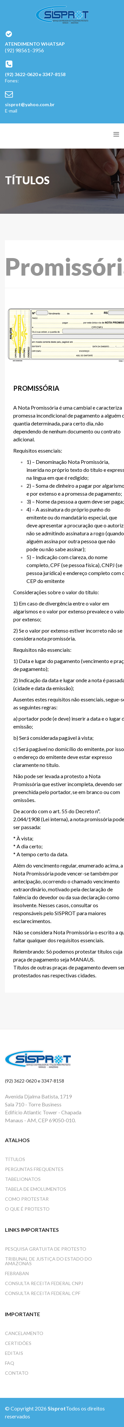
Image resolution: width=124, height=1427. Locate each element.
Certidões (18, 1343)
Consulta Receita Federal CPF (42, 1293)
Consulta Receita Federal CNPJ (44, 1283)
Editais (14, 1353)
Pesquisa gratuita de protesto (45, 1249)
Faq (9, 1363)
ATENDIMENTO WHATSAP (35, 44)
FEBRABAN (17, 1273)
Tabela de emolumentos (35, 1189)
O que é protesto (27, 1209)
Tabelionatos (23, 1179)
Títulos (15, 1159)
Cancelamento (24, 1333)
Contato (16, 1373)
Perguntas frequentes (34, 1169)
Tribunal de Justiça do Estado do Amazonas (48, 1261)
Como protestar (27, 1199)
